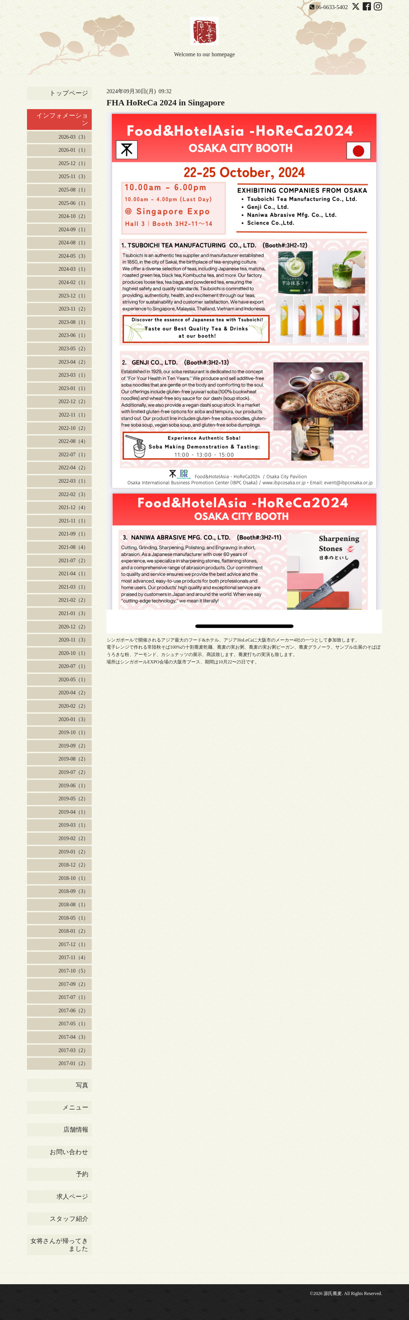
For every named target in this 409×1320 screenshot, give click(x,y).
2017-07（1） (73, 997)
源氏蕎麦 (333, 1293)
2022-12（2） (73, 401)
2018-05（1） (73, 918)
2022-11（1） (73, 415)
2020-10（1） (73, 653)
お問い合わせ (69, 1151)
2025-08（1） (73, 190)
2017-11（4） (73, 957)
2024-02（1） (73, 282)
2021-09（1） (73, 534)
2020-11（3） (73, 640)
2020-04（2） (73, 693)
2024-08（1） (73, 242)
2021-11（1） (73, 521)
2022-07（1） (73, 454)
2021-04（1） (73, 573)
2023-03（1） (73, 375)
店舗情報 (75, 1129)
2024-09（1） (73, 229)
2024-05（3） (73, 256)
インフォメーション (62, 119)
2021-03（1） (73, 587)
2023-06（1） (73, 335)
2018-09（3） (73, 891)
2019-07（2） (73, 772)
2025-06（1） (73, 203)
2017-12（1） (73, 944)
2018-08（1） (73, 904)
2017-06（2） (73, 1010)
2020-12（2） (73, 627)
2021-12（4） (73, 507)
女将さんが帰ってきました (59, 1244)
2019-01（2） (73, 852)
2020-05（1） (73, 679)
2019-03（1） (73, 825)
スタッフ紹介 (69, 1218)
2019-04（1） (73, 812)
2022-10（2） (73, 428)
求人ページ (72, 1196)
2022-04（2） (73, 467)
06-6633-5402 (332, 7)
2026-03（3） (73, 137)
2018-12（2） (73, 865)
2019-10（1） (73, 732)
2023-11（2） (73, 309)
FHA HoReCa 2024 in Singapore (166, 102)
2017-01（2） (73, 1063)
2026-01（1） (73, 150)
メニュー (75, 1107)
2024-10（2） (73, 216)
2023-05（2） (73, 348)
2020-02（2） (73, 706)
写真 (82, 1085)
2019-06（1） (73, 785)
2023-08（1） (73, 322)
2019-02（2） (73, 838)
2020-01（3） (73, 719)
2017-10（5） (73, 971)
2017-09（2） (73, 984)
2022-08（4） (73, 441)
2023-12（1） (73, 296)
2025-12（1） (73, 163)
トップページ (68, 93)
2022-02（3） (73, 494)
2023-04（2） (73, 362)
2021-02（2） (73, 600)
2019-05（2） (73, 798)
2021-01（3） (73, 613)
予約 (82, 1174)
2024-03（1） (73, 269)
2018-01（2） (73, 931)
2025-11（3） (73, 176)
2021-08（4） (73, 547)
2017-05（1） (73, 1024)
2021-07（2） (73, 560)
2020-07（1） (73, 666)
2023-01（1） (73, 388)
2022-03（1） (73, 481)
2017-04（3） (73, 1037)
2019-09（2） (73, 746)
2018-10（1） (73, 878)
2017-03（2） (73, 1050)
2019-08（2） (73, 759)
